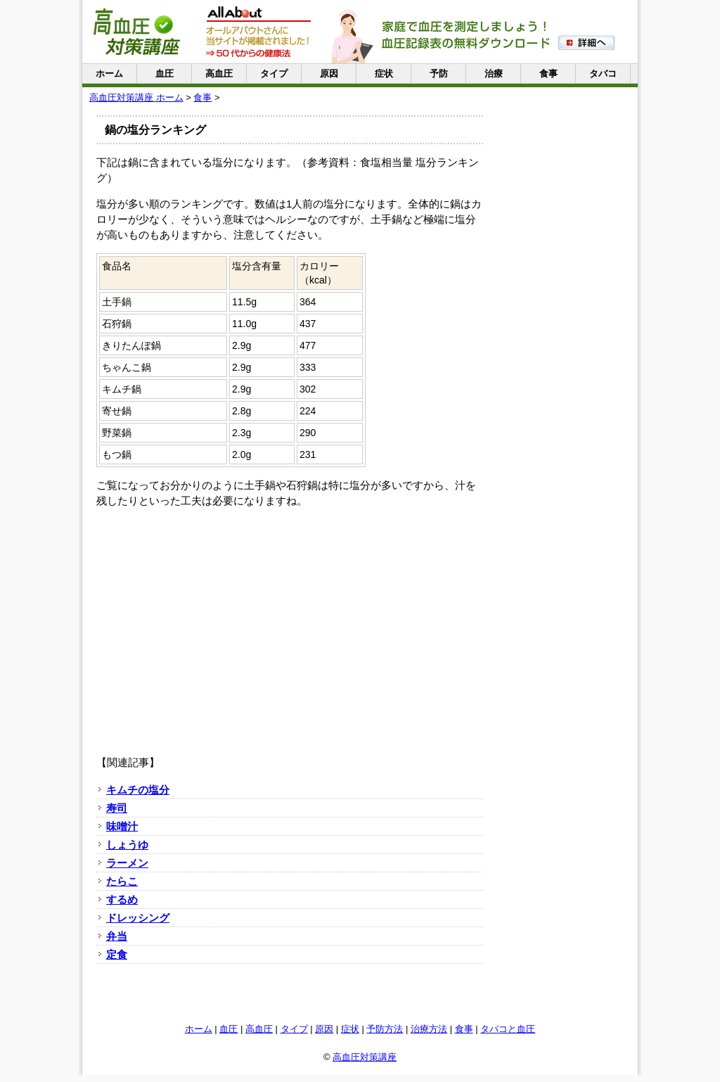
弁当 (116, 936)
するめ (122, 899)
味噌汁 (122, 826)
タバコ (603, 73)
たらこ (122, 881)
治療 (493, 73)
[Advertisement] (289, 617)
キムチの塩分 (137, 790)
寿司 (116, 808)
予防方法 (384, 1029)
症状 (384, 73)
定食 (116, 954)
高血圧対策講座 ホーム (136, 97)
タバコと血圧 (507, 1029)
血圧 (164, 73)
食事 (548, 73)
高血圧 (219, 73)
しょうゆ (127, 845)
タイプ (274, 73)
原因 (329, 73)
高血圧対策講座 (365, 1057)
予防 (439, 73)
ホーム (109, 73)
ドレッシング (137, 918)
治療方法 (429, 1029)
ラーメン (127, 863)
